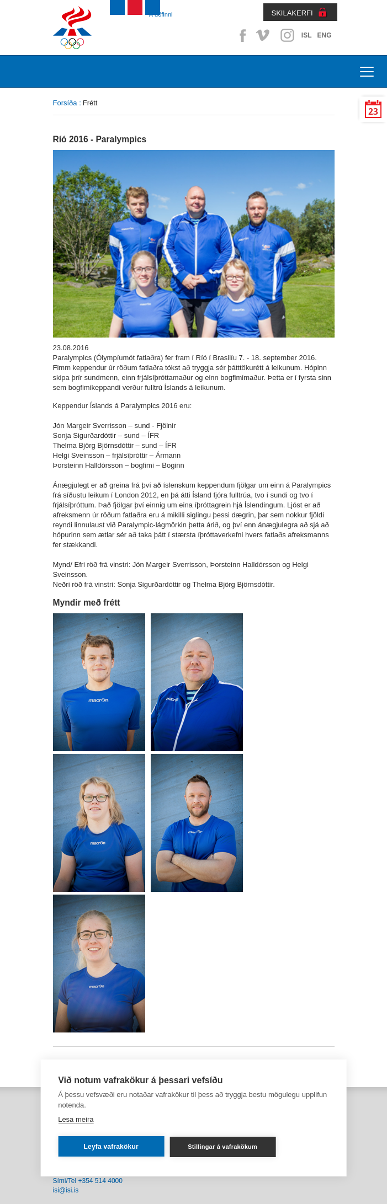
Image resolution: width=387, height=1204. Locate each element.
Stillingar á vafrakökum (222, 1146)
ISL (306, 35)
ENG (324, 35)
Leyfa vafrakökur (111, 1147)
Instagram (287, 35)
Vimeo (264, 35)
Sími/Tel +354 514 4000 (88, 1181)
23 (373, 111)
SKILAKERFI (292, 13)
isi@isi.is (66, 1190)
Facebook (241, 35)
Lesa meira (75, 1119)
